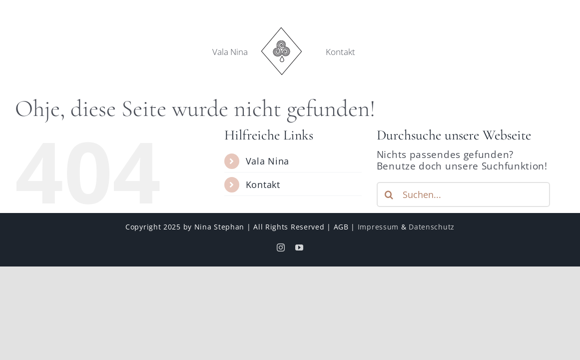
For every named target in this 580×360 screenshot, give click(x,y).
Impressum (378, 227)
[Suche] (389, 194)
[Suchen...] (463, 194)
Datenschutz (432, 227)
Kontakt (263, 184)
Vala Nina (267, 161)
